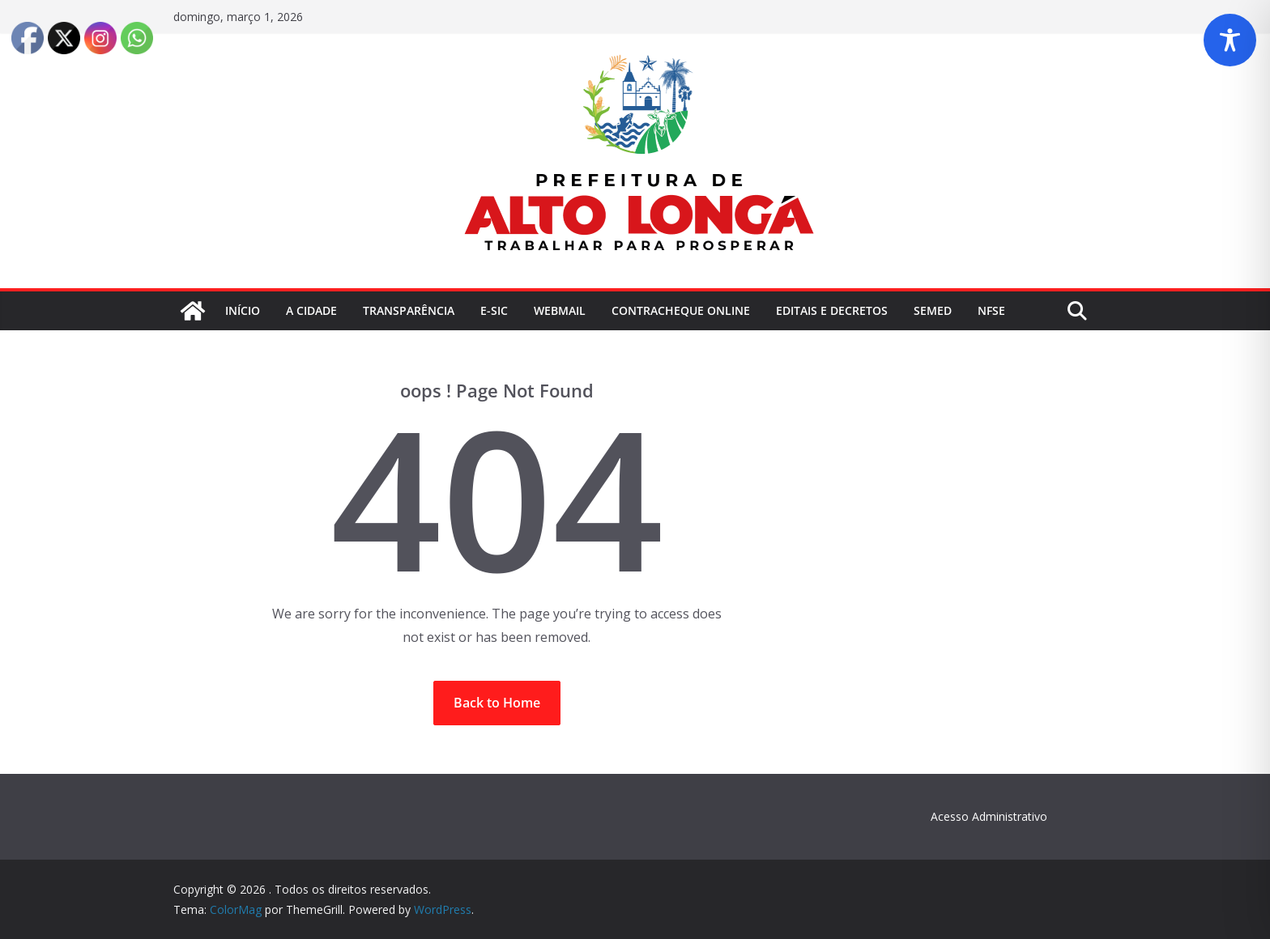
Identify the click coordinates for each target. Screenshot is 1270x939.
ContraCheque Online (681, 310)
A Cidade (311, 310)
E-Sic (494, 310)
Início (242, 310)
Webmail (560, 310)
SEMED (933, 310)
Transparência (408, 310)
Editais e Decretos (832, 310)
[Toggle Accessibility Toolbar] (1230, 40)
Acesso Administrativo (989, 816)
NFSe (991, 310)
